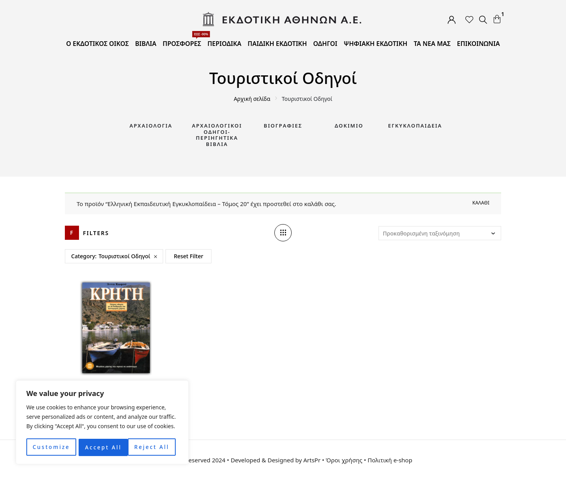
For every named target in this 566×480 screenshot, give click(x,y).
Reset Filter (188, 256)
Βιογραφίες (283, 125)
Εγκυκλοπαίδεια (415, 125)
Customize (51, 447)
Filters (96, 233)
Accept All (153, 447)
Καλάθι (480, 202)
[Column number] (283, 232)
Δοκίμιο (349, 125)
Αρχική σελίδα (252, 98)
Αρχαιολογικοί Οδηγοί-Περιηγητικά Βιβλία (217, 135)
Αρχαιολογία (150, 125)
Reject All (102, 447)
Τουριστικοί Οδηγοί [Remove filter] (124, 256)
